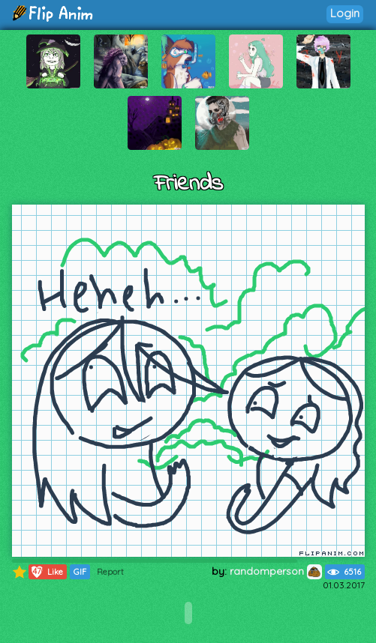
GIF (80, 572)
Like (46, 571)
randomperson (276, 571)
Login (344, 13)
